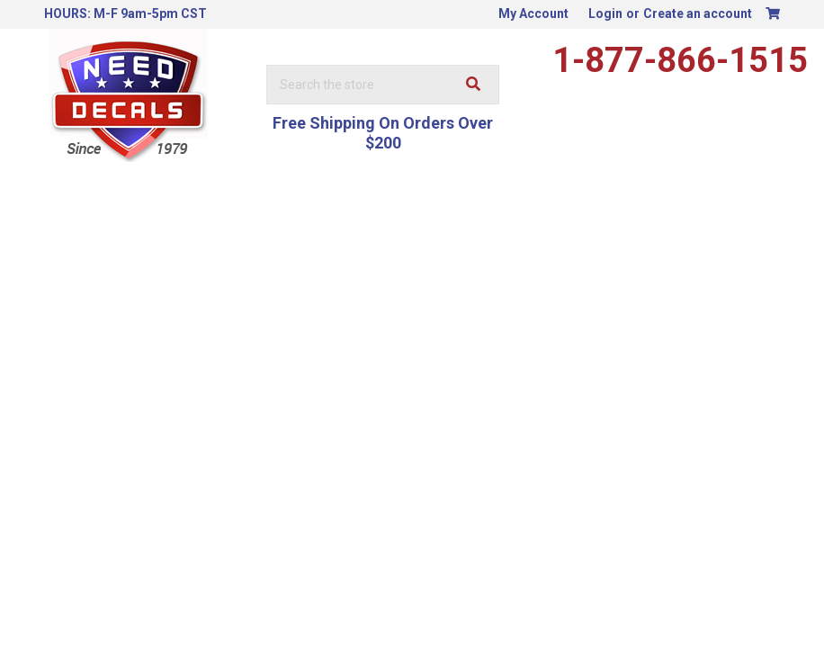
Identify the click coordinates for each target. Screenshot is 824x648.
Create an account (697, 13)
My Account (533, 13)
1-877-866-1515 (680, 60)
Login (605, 13)
